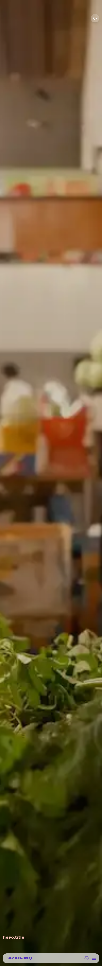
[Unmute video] (95, 18)
